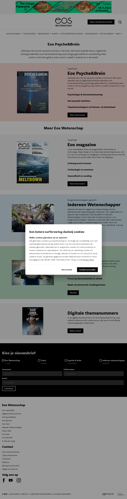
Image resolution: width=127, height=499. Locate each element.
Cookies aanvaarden (87, 269)
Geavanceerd (67, 269)
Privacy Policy (88, 259)
